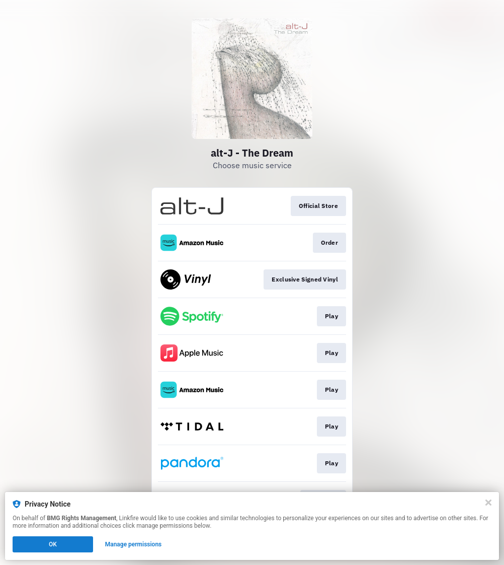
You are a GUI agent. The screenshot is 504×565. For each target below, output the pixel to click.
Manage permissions (133, 544)
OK (53, 544)
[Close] (488, 503)
